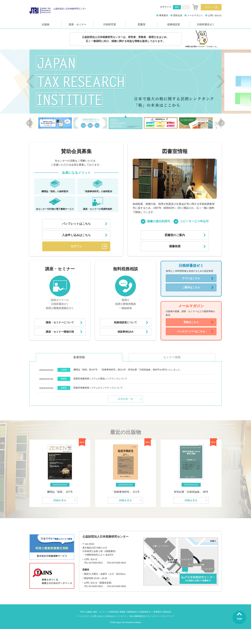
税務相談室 (173, 24)
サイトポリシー (154, 616)
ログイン (209, 7)
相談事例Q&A (125, 331)
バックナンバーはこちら (191, 331)
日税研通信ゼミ (206, 24)
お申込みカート (112, 616)
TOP (82, 612)
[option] (125, 81)
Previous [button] (30, 81)
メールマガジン (195, 15)
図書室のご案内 (175, 235)
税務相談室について (125, 322)
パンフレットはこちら (76, 223)
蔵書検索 (175, 246)
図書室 (142, 24)
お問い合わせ (215, 15)
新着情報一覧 (125, 399)
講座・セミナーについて (60, 322)
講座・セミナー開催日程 (60, 331)
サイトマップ (168, 616)
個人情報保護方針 (138, 616)
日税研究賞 (109, 24)
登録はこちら (191, 322)
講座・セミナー (78, 24)
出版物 (45, 24)
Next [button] (221, 81)
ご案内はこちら (191, 287)
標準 (177, 7)
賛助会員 (177, 15)
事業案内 (163, 15)
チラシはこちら (191, 278)
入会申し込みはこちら (76, 235)
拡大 (186, 7)
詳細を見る (59, 500)
